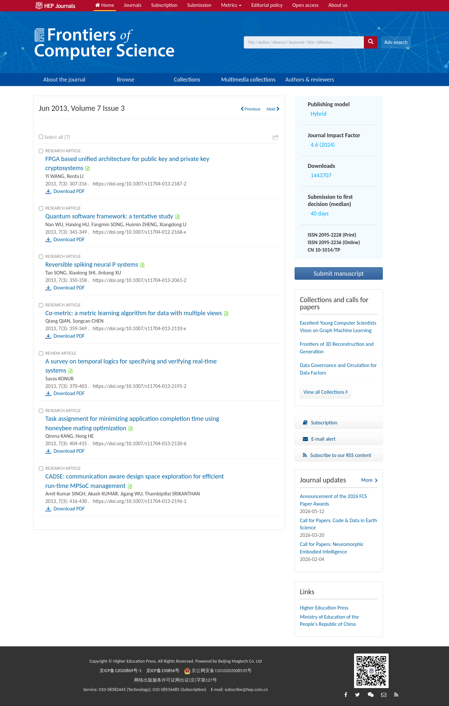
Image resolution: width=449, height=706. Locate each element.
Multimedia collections (248, 79)
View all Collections (325, 392)
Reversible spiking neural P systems (91, 264)
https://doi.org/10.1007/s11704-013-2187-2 (139, 184)
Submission (199, 5)
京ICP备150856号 (163, 670)
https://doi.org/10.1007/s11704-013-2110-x (139, 328)
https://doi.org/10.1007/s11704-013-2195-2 (139, 386)
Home (104, 5)
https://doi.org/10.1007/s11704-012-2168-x (139, 232)
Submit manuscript (339, 273)
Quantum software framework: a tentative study (109, 216)
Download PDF (69, 191)
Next (273, 109)
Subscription (164, 5)
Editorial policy (267, 5)
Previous (250, 109)
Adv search (396, 42)
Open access (305, 5)
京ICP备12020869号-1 (120, 670)
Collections (187, 79)
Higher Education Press (324, 608)
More (367, 480)
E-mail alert (319, 439)
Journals (133, 5)
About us (338, 5)
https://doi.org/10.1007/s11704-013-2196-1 (139, 501)
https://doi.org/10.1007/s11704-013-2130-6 (139, 443)
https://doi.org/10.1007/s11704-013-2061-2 (139, 280)
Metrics (231, 5)
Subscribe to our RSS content (337, 455)
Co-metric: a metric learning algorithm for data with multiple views (133, 313)
